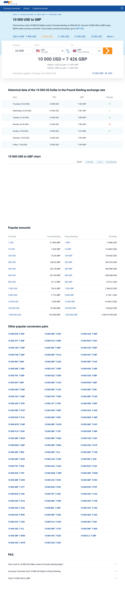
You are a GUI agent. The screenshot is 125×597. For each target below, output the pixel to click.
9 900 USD (31, 36)
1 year (100, 162)
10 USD (11, 249)
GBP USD (80, 28)
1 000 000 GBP (71, 315)
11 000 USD (63, 36)
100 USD (12, 256)
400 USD (12, 275)
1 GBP (67, 243)
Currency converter (11, 8)
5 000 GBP (69, 295)
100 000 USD (14, 308)
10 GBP (68, 249)
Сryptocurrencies (40, 8)
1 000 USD (12, 288)
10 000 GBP (70, 302)
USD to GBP (18, 36)
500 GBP (68, 282)
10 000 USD (47, 36)
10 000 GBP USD (102, 73)
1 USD (11, 243)
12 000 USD (80, 36)
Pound (26, 8)
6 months (89, 162)
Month (79, 162)
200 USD (12, 262)
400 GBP (68, 275)
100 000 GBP (70, 308)
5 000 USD (12, 295)
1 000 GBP (69, 288)
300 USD (12, 269)
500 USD (12, 282)
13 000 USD (96, 36)
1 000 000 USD (14, 315)
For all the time (111, 162)
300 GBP (68, 269)
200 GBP (68, 262)
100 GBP (68, 256)
